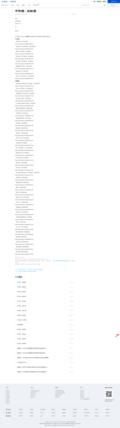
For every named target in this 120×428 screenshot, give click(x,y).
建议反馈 (99, 1)
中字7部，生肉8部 (21, 282)
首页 (3, 5)
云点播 (63, 415)
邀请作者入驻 (33, 393)
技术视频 (8, 397)
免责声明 (82, 393)
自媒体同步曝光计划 (35, 391)
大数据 (74, 415)
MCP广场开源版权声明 (85, 399)
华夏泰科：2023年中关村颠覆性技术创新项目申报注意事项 (31, 353)
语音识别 (107, 412)
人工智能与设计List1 (22, 362)
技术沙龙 (8, 395)
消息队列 (53, 409)
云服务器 (31, 409)
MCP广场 (35, 5)
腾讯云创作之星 (58, 395)
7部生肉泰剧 (20, 324)
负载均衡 (31, 415)
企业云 (42, 412)
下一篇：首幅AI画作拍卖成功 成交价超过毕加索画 (25, 271)
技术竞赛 (32, 397)
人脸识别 (21, 412)
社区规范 (82, 391)
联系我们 (82, 395)
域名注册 (21, 409)
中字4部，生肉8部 (21, 329)
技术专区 (8, 403)
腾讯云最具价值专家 (59, 391)
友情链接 (82, 397)
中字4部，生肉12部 (21, 310)
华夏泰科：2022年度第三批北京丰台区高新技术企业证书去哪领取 (33, 357)
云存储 (96, 409)
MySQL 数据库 (87, 412)
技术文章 (8, 391)
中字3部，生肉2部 (21, 296)
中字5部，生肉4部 (21, 291)
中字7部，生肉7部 (21, 305)
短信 (41, 415)
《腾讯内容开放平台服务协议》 (62, 260)
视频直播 (107, 409)
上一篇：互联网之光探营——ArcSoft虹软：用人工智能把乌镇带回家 (29, 269)
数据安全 (21, 415)
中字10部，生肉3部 (21, 320)
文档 (94, 1)
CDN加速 (53, 412)
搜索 (104, 5)
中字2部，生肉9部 (21, 343)
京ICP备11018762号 (71, 425)
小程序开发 (86, 415)
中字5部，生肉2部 (21, 338)
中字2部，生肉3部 (21, 334)
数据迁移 (107, 415)
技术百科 (8, 401)
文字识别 (53, 415)
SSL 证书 (96, 412)
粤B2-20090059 (64, 423)
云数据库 (75, 409)
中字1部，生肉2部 (21, 301)
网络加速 (64, 409)
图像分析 (75, 412)
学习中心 (8, 399)
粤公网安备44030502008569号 (75, 423)
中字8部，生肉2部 (21, 315)
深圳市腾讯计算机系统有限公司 (45, 423)
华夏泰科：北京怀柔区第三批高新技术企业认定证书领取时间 (31, 371)
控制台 (104, 1)
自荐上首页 (33, 395)
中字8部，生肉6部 (21, 287)
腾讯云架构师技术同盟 (60, 393)
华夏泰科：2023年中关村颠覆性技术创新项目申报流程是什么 (31, 348)
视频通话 (64, 412)
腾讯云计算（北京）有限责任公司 (52, 425)
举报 (73, 14)
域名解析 (86, 409)
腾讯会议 (31, 412)
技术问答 (8, 393)
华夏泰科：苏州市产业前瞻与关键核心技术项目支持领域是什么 (32, 367)
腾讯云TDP (57, 397)
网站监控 (96, 415)
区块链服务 (43, 409)
